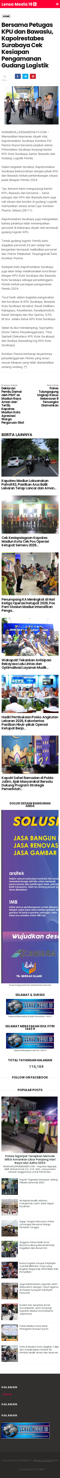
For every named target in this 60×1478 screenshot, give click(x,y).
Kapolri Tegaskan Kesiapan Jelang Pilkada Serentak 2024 (39, 1181)
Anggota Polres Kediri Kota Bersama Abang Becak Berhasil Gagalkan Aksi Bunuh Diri (37, 1245)
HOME (6, 16)
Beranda (7, 1394)
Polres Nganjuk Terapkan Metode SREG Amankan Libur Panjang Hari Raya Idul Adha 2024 (30, 1159)
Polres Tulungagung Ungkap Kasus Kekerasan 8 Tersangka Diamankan (47, 396)
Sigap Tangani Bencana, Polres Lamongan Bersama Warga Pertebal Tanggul (37, 1224)
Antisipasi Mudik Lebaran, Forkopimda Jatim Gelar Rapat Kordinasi (37, 1203)
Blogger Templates (43, 1460)
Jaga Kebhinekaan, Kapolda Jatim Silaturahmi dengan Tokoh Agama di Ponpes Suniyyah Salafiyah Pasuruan (39, 1288)
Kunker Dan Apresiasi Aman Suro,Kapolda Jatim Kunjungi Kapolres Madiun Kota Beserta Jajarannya (36, 1309)
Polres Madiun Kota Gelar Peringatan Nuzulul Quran (34, 1327)
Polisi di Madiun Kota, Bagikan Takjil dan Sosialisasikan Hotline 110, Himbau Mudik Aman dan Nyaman (39, 1349)
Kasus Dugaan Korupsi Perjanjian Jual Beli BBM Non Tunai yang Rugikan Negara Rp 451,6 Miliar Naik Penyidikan (39, 1268)
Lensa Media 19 (18, 4)
